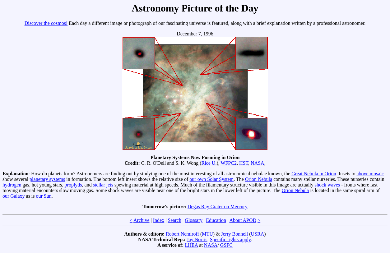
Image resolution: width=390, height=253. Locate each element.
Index (158, 220)
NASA (257, 163)
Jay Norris (197, 239)
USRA (257, 234)
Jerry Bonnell (234, 234)
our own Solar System (211, 179)
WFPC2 (229, 163)
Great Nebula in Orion (313, 173)
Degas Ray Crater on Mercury (218, 206)
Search (174, 220)
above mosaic (370, 173)
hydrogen (11, 184)
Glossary (193, 220)
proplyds (73, 184)
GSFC (226, 245)
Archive (141, 220)
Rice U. (209, 163)
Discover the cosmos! (46, 23)
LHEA (191, 245)
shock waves (327, 184)
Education (216, 220)
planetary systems (47, 179)
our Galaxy (13, 196)
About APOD (242, 220)
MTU (207, 234)
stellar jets (103, 184)
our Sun (44, 196)
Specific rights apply (230, 239)
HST (243, 163)
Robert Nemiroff (182, 234)
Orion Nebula (258, 179)
